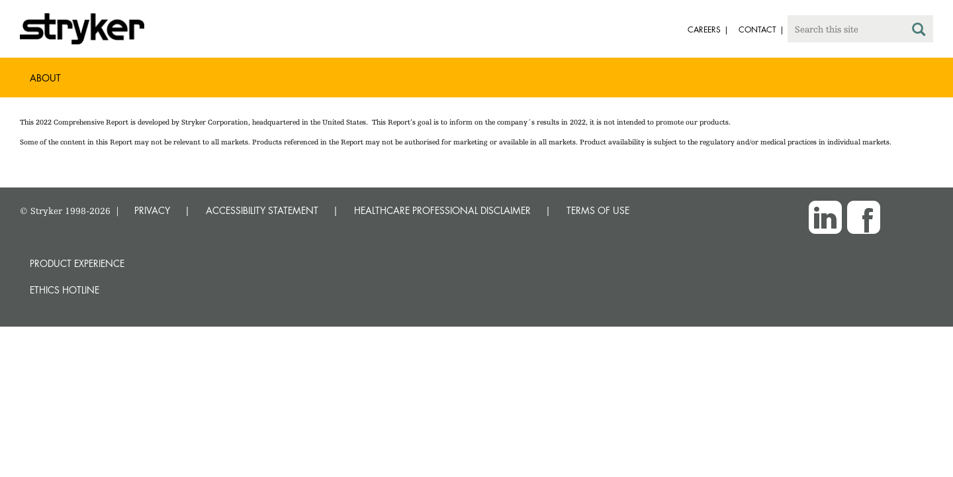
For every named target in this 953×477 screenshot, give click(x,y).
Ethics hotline (64, 290)
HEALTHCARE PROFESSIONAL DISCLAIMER (442, 210)
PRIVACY (152, 210)
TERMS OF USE (598, 210)
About (45, 78)
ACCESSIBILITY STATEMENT (262, 210)
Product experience (77, 263)
